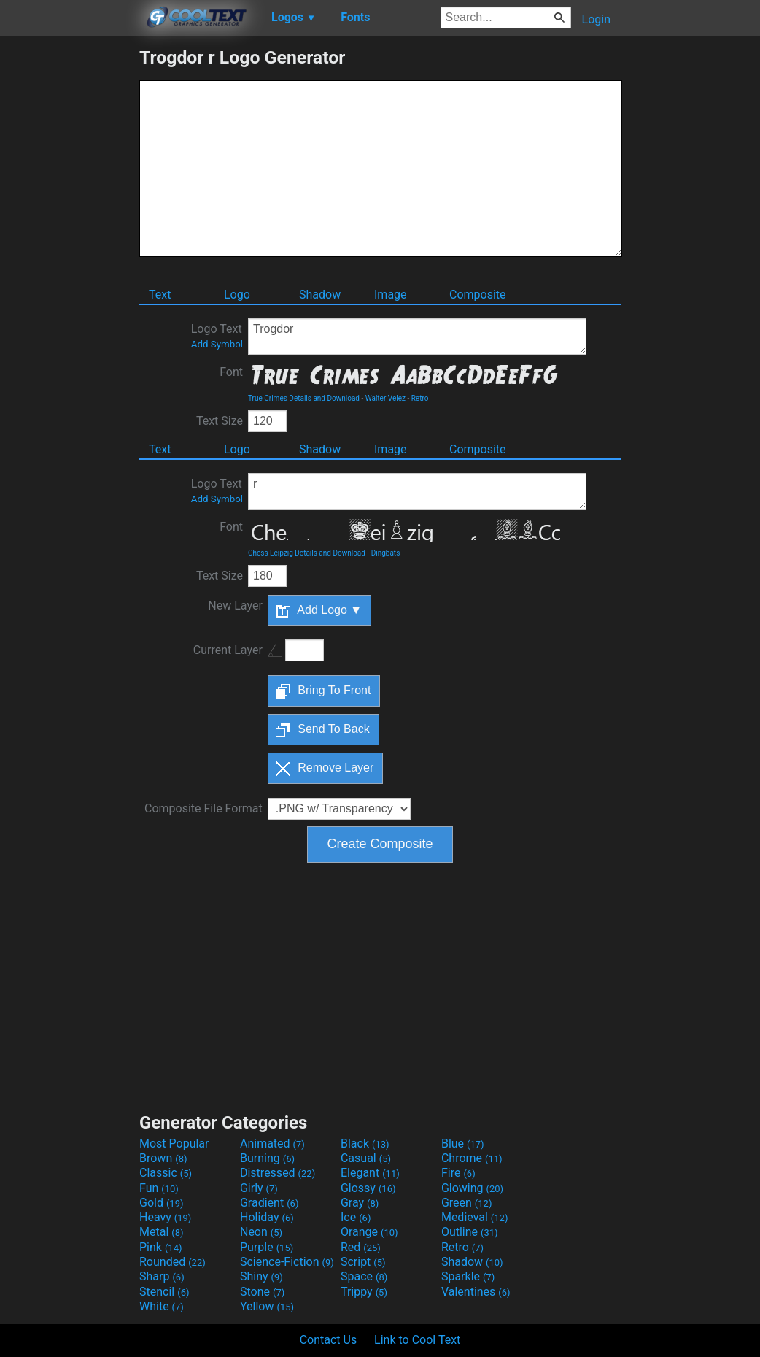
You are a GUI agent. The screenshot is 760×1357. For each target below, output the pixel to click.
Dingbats (385, 553)
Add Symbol (217, 344)
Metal (161, 1232)
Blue (462, 1143)
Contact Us (328, 1340)
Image (390, 294)
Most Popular (174, 1143)
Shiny (261, 1276)
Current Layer (228, 650)
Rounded (172, 1262)
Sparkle (468, 1276)
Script (363, 1262)
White (161, 1306)
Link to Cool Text (417, 1340)
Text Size (219, 421)
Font (231, 372)
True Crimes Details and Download (304, 398)
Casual (366, 1158)
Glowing (472, 1188)
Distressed (277, 1173)
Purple (266, 1247)
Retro (420, 398)
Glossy (368, 1188)
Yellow (267, 1306)
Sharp (162, 1276)
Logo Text (217, 336)
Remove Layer (325, 768)
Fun (159, 1188)
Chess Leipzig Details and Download (306, 553)
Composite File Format (203, 808)
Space (364, 1276)
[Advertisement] (69, 266)
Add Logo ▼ (319, 610)
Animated (272, 1143)
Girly (259, 1188)
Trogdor (417, 336)
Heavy (165, 1217)
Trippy (364, 1292)
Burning (267, 1158)
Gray (360, 1203)
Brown (163, 1158)
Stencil (164, 1292)
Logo (237, 294)
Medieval (474, 1217)
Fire (458, 1173)
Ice (356, 1217)
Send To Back (323, 730)
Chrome (472, 1158)
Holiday (267, 1217)
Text (160, 294)
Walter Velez (385, 398)
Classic (165, 1173)
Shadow (320, 294)
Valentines (476, 1292)
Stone (262, 1292)
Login (596, 19)
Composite (477, 294)
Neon (261, 1232)
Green (466, 1203)
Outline (469, 1232)
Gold (161, 1203)
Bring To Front (323, 691)
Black (365, 1143)
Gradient (269, 1203)
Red (361, 1247)
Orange (369, 1232)
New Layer (235, 605)
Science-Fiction (287, 1262)
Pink (160, 1247)
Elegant (370, 1173)
